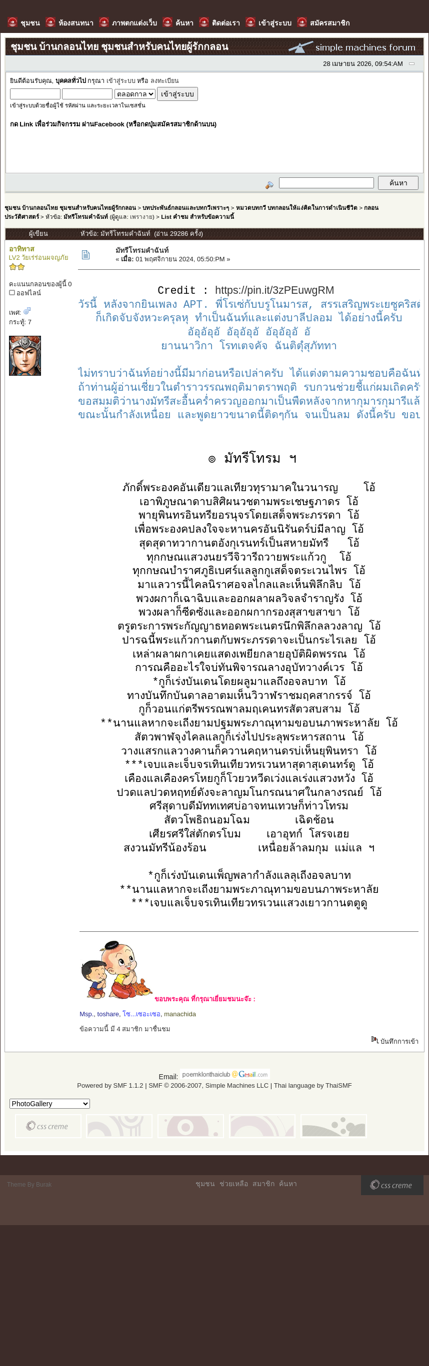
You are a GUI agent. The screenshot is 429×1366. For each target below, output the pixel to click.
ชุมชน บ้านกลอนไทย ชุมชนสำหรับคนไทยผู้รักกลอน (70, 207)
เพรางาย (141, 216)
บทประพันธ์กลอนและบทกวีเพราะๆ (185, 207)
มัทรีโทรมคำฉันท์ (86, 216)
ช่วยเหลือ (234, 1184)
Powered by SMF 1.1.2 (110, 1086)
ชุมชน (205, 1184)
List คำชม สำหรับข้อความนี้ (197, 216)
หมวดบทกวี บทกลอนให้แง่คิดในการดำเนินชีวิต (297, 207)
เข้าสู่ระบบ (121, 80)
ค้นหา (288, 1184)
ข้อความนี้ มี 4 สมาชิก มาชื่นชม (125, 1029)
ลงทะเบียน (164, 80)
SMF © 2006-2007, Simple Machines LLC (208, 1086)
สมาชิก (263, 1184)
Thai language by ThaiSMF (313, 1086)
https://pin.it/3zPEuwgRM (274, 291)
